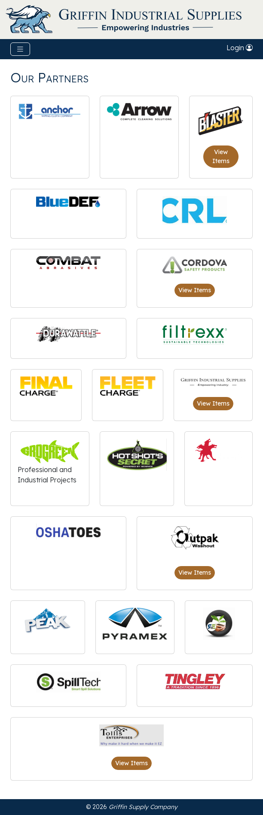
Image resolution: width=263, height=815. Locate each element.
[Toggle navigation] (20, 49)
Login (239, 47)
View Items (220, 156)
